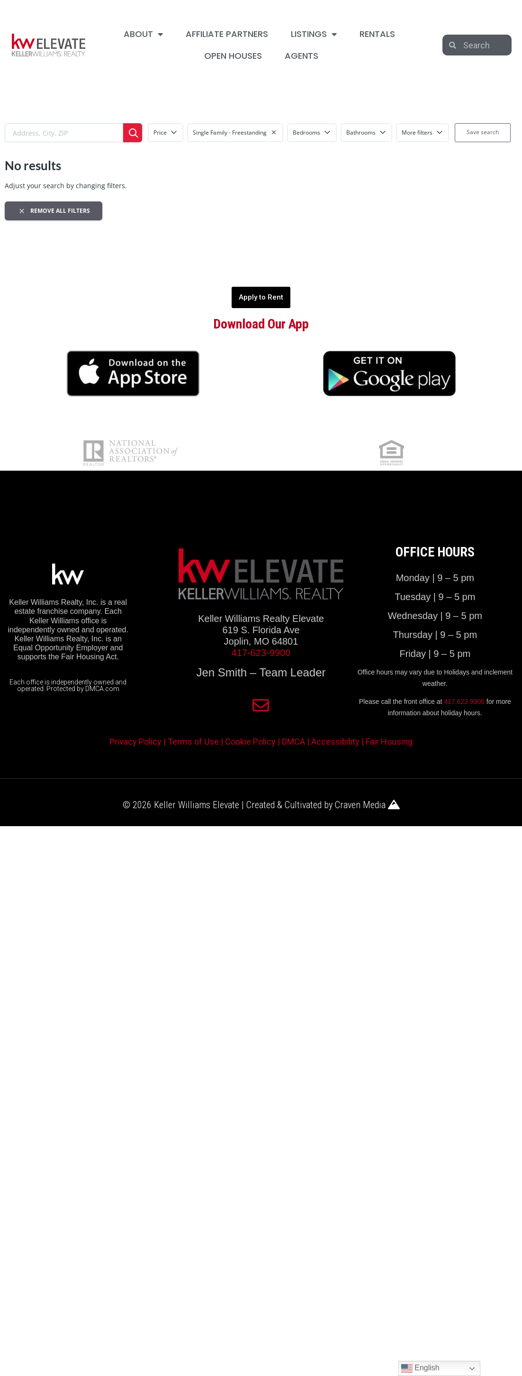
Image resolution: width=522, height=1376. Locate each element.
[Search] (132, 132)
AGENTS (301, 56)
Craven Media (367, 805)
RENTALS (377, 34)
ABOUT (143, 34)
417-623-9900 (261, 652)
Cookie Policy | (253, 742)
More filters (422, 132)
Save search (483, 132)
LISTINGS (314, 34)
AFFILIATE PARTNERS (227, 34)
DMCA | (296, 742)
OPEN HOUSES (233, 56)
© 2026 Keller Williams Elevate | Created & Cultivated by (229, 805)
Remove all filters (54, 211)
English (420, 1368)
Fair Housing (389, 742)
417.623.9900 (464, 701)
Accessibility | (338, 742)
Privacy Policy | (138, 742)
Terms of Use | (196, 742)
